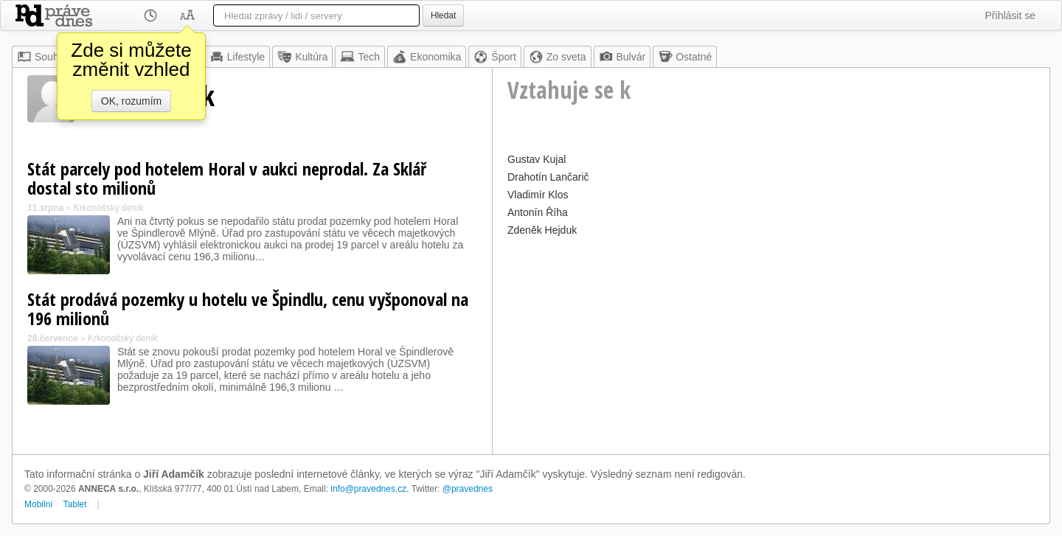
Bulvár (622, 56)
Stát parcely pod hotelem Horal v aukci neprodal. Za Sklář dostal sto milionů (226, 178)
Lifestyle (237, 56)
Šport (494, 56)
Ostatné (685, 56)
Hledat (443, 15)
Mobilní (38, 504)
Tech (360, 56)
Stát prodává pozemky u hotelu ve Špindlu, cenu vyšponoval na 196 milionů (247, 308)
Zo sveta (557, 56)
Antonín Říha (537, 212)
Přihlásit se (1010, 15)
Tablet (75, 504)
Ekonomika (426, 56)
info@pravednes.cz (368, 489)
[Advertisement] (771, 343)
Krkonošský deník (109, 208)
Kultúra (302, 56)
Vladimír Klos (537, 195)
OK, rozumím (131, 101)
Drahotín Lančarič (548, 177)
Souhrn (42, 56)
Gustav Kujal (536, 159)
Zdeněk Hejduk (542, 230)
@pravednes (467, 489)
